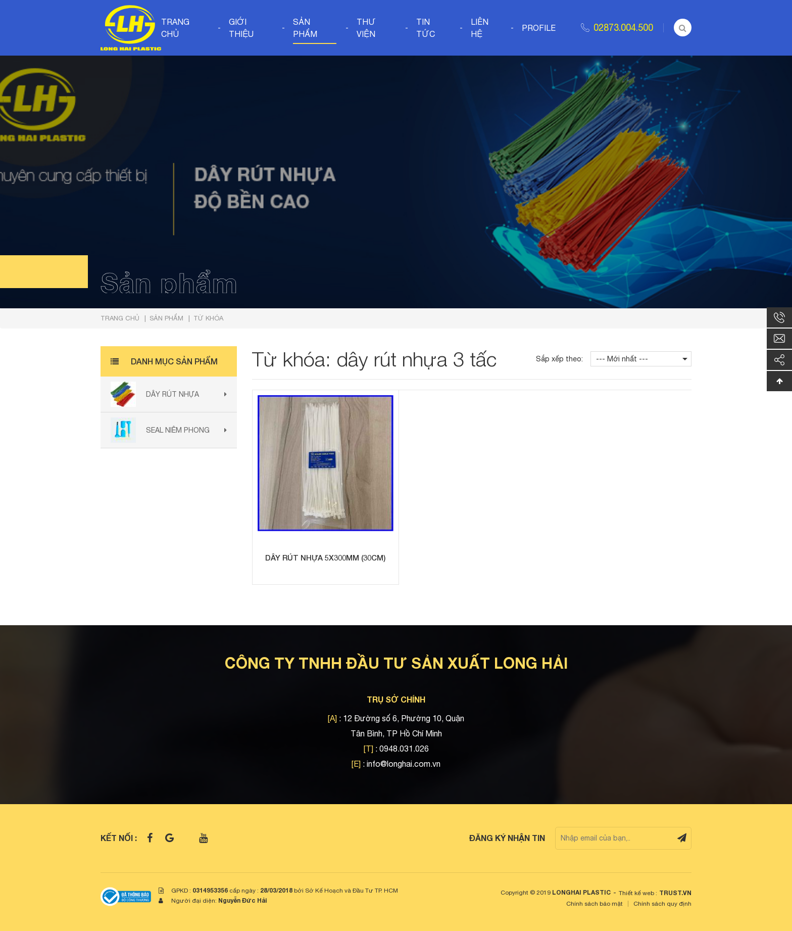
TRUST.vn (675, 893)
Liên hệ (479, 27)
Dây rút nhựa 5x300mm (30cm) (325, 557)
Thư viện (366, 27)
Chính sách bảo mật (594, 904)
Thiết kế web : (638, 893)
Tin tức (425, 27)
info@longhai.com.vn (403, 763)
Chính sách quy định (662, 904)
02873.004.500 (623, 27)
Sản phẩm (305, 27)
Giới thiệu (241, 27)
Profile (539, 27)
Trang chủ (175, 27)
